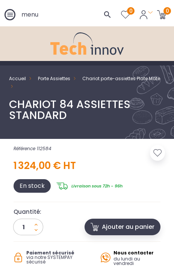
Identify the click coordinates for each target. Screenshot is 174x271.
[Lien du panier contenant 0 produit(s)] (161, 14)
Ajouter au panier (122, 226)
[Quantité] (28, 227)
